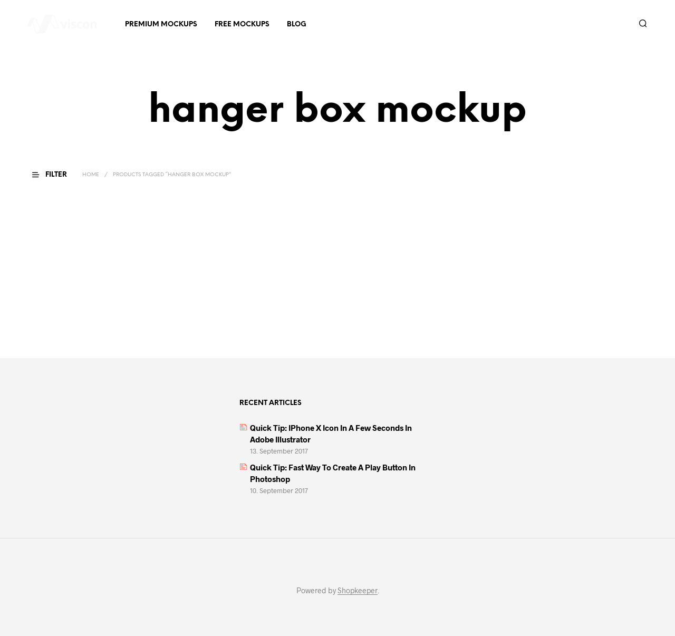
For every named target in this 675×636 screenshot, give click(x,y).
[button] (56, 175)
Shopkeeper (358, 590)
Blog (296, 24)
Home (90, 175)
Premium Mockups (161, 24)
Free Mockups (242, 24)
